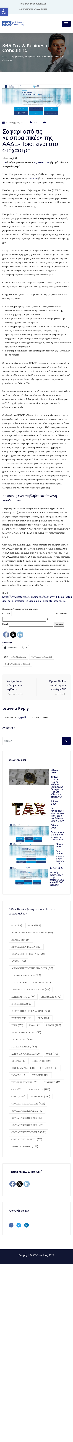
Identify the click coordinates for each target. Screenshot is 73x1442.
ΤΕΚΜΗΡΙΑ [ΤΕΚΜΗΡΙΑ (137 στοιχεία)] (41, 1075)
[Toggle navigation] (66, 24)
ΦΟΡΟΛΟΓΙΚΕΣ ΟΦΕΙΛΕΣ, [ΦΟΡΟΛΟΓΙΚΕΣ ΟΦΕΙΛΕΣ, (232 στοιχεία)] (27, 1125)
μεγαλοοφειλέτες (41, 162)
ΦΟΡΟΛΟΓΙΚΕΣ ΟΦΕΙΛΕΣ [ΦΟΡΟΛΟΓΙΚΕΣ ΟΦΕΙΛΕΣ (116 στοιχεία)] (26, 1118)
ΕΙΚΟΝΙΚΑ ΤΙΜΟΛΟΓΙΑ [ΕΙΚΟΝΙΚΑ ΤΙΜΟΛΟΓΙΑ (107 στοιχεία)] (26, 975)
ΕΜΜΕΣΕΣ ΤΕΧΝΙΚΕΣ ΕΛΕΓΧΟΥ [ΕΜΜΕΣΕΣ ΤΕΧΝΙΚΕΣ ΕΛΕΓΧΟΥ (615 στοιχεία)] (30, 989)
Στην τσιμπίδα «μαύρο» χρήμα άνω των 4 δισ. (60, 857)
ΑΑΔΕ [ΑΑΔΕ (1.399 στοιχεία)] (34, 925)
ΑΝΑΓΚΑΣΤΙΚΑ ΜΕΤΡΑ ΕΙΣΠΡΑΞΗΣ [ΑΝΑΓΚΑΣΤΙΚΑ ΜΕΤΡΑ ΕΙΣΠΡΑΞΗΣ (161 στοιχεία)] (32, 932)
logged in (22, 717)
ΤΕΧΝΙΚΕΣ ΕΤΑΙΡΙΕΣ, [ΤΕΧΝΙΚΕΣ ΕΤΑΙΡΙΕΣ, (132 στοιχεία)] (25, 1082)
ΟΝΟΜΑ (6, 613)
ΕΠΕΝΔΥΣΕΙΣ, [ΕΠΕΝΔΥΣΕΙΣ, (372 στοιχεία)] (51, 996)
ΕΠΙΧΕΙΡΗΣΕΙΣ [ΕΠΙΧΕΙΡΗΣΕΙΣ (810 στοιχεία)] (21, 1018)
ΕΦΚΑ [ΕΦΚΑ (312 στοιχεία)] (35, 1025)
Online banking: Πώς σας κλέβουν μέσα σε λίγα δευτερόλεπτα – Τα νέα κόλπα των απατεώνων (57, 786)
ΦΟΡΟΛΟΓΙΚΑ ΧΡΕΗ (41, 656)
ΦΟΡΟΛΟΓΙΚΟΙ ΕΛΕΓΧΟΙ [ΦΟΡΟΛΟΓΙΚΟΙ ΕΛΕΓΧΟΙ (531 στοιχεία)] (26, 1139)
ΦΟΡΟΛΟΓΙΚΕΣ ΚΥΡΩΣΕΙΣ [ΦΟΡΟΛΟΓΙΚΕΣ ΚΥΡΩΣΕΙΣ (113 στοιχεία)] (27, 1110)
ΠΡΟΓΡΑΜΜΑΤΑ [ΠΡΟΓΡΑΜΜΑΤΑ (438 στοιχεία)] (23, 1068)
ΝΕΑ (36, 122)
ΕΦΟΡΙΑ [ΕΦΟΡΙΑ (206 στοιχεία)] (53, 1025)
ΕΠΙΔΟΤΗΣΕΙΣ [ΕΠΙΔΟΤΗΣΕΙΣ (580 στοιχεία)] (21, 1003)
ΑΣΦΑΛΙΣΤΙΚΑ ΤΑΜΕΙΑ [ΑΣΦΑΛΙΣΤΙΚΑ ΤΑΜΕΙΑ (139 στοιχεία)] (26, 946)
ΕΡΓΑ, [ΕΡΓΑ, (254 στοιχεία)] (44, 1018)
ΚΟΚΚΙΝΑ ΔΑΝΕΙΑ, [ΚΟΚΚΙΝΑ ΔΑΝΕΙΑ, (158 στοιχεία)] (24, 1046)
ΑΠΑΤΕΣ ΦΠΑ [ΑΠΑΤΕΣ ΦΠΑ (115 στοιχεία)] (21, 939)
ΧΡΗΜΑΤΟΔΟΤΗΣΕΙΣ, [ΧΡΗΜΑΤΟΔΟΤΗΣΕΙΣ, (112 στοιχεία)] (24, 1146)
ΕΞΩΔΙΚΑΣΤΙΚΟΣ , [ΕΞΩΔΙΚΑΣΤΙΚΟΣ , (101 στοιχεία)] (23, 996)
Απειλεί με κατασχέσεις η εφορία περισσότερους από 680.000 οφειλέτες (57, 878)
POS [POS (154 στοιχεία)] (16, 925)
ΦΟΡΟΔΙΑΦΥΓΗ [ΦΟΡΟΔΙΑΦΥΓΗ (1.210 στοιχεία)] (39, 1089)
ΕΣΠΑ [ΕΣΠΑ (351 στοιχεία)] (17, 1025)
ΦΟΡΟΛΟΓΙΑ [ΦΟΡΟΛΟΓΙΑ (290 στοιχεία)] (40, 1096)
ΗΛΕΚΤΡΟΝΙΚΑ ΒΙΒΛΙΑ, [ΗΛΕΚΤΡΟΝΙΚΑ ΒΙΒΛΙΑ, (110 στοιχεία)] (26, 1032)
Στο (4, 162)
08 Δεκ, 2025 (54, 771)
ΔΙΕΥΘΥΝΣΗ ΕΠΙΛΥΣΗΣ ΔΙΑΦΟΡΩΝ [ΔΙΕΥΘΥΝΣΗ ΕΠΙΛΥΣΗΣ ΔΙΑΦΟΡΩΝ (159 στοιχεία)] (32, 968)
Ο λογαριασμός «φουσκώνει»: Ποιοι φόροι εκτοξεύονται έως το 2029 (57, 814)
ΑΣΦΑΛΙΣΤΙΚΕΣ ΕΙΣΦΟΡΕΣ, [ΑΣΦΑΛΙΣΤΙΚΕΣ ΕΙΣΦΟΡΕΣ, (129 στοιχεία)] (28, 954)
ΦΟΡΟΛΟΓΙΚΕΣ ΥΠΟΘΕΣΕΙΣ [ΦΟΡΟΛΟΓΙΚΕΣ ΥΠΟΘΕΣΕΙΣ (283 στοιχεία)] (28, 1132)
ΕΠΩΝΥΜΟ (61, 613)
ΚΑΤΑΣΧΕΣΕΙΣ (18, 656)
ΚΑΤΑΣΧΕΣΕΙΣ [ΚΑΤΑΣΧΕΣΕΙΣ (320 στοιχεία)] (22, 1039)
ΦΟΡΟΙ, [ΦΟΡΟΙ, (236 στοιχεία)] (18, 1096)
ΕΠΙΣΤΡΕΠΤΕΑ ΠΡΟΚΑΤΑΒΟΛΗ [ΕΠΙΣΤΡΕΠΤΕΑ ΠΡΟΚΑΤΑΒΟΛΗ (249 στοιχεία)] (30, 1011)
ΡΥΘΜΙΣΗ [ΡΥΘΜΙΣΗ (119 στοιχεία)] (19, 1075)
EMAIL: (27, 624)
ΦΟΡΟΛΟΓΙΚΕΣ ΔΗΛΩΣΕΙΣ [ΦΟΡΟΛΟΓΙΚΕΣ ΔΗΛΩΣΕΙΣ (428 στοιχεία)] (28, 1103)
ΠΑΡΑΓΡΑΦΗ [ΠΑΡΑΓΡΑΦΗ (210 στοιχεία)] (41, 1060)
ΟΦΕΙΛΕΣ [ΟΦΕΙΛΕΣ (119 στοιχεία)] (18, 1060)
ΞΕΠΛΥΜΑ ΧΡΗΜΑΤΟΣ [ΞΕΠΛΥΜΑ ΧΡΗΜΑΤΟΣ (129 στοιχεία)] (26, 1053)
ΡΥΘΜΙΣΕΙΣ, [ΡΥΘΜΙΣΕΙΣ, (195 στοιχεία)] (49, 1068)
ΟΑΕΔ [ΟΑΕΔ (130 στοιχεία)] (52, 1053)
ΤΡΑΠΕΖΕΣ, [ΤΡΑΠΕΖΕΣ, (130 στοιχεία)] (53, 1082)
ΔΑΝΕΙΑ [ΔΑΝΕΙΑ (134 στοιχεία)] (18, 961)
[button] (4, 12)
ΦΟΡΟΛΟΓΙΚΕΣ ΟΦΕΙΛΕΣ (17, 663)
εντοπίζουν (32, 178)
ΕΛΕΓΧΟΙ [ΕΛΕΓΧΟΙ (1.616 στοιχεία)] (19, 982)
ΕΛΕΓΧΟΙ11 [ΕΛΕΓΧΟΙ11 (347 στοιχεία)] (42, 982)
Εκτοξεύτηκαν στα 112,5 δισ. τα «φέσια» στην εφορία (57, 836)
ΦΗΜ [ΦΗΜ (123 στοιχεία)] (17, 1089)
